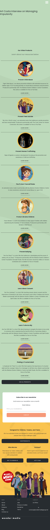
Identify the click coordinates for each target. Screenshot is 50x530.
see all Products (25, 380)
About (3, 505)
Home (3, 502)
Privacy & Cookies (22, 505)
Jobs (18, 502)
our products (25, 441)
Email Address (26, 403)
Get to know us (12, 460)
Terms (19, 509)
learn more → (25, 91)
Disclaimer (20, 507)
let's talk (37, 460)
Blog (3, 509)
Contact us (5, 512)
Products (4, 507)
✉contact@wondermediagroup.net (38, 509)
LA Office (35, 502)
